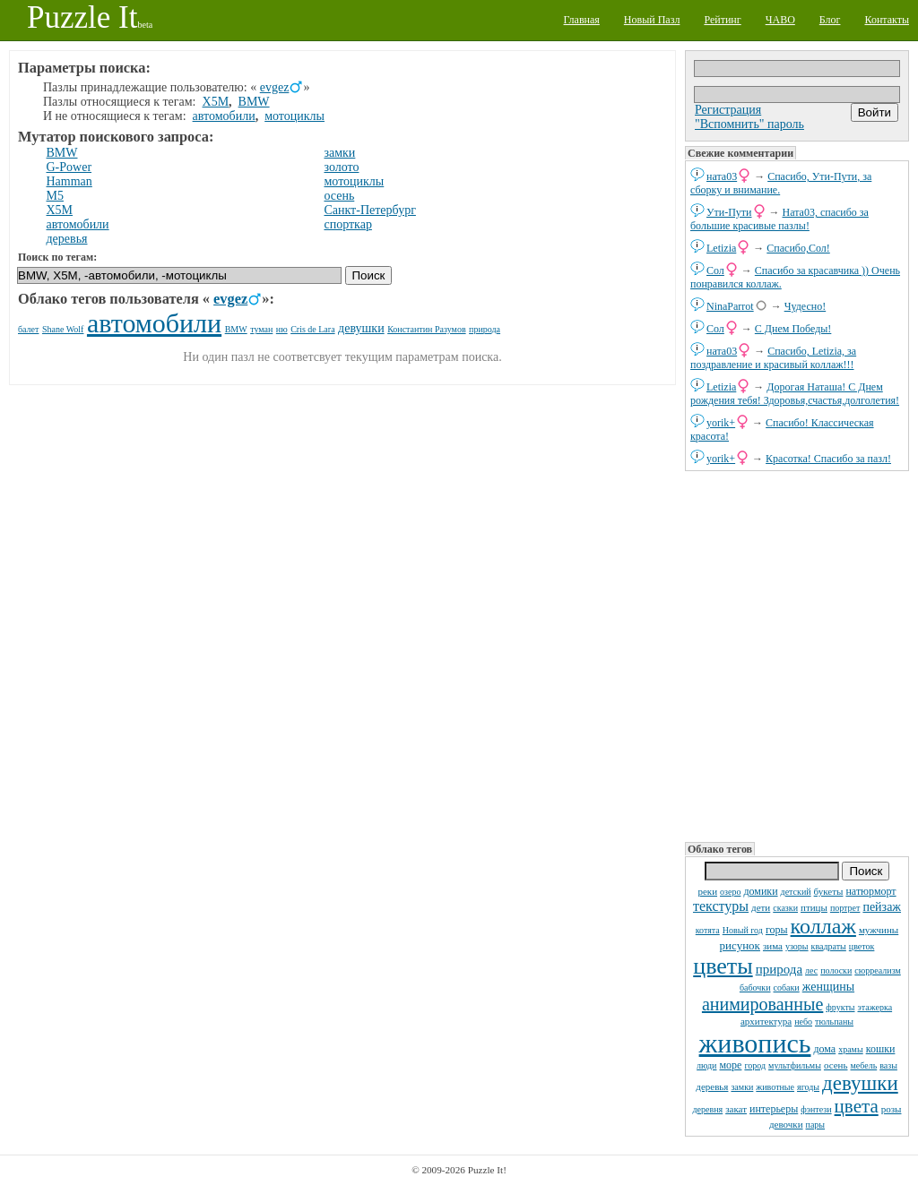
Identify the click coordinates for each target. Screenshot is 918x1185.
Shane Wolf (63, 329)
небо (803, 1021)
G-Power (69, 167)
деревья (712, 1086)
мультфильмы (794, 1065)
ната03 (721, 176)
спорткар (347, 224)
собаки (787, 987)
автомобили (224, 116)
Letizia (721, 248)
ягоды (808, 1087)
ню (282, 329)
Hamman (69, 181)
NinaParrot (730, 306)
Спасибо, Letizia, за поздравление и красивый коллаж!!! (773, 358)
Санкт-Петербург (369, 210)
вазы (888, 1065)
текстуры (721, 906)
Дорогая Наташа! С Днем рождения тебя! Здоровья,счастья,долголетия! (794, 394)
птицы (814, 907)
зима (773, 945)
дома (824, 1049)
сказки (785, 908)
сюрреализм (877, 970)
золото (341, 167)
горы (777, 929)
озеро (730, 892)
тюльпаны (834, 1021)
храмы (850, 1049)
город (755, 1065)
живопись (755, 1043)
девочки (786, 1124)
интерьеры (773, 1109)
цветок (862, 946)
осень (836, 1065)
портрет (845, 908)
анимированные (762, 1004)
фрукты (840, 1007)
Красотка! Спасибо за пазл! (828, 458)
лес (811, 970)
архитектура (766, 1021)
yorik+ (720, 422)
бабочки (755, 987)
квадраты (828, 946)
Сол (715, 270)
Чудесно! (805, 306)
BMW (254, 101)
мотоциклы (294, 116)
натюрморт (870, 891)
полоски (836, 970)
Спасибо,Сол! (797, 248)
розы (891, 1108)
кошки (881, 1049)
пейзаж (881, 907)
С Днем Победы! (793, 328)
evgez (275, 87)
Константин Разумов (426, 329)
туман (261, 329)
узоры (797, 946)
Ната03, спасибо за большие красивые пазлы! (779, 219)
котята (708, 930)
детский (796, 892)
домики (760, 891)
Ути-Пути (729, 212)
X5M (216, 101)
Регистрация (728, 109)
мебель (864, 1065)
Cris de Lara (312, 329)
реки (707, 891)
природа (779, 969)
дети (760, 907)
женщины (828, 986)
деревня (708, 1109)
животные (775, 1087)
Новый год (743, 930)
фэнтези (816, 1109)
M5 (55, 195)
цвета (857, 1106)
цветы (722, 966)
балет (28, 329)
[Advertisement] (797, 655)
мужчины (878, 929)
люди (706, 1065)
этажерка (875, 1007)
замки (742, 1087)
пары (816, 1124)
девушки (860, 1083)
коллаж (823, 926)
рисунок (740, 945)
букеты (829, 891)
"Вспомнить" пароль (749, 124)
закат (736, 1108)
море (730, 1065)
